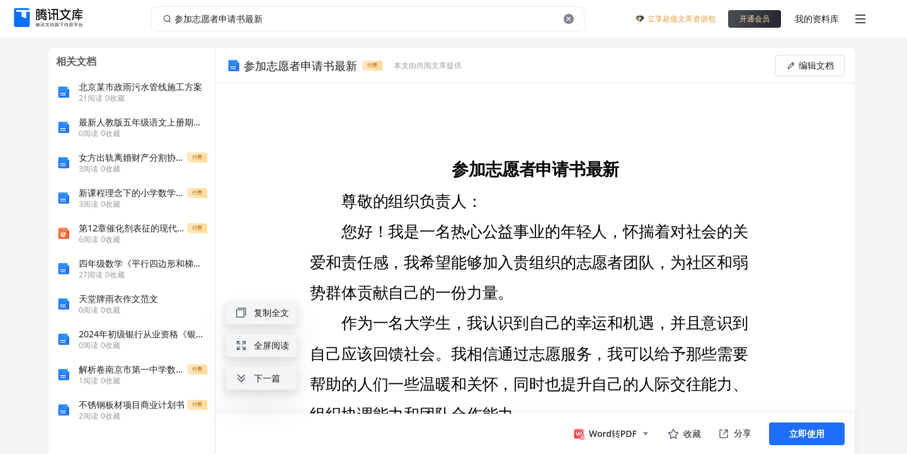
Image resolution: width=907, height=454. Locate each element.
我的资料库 (817, 19)
